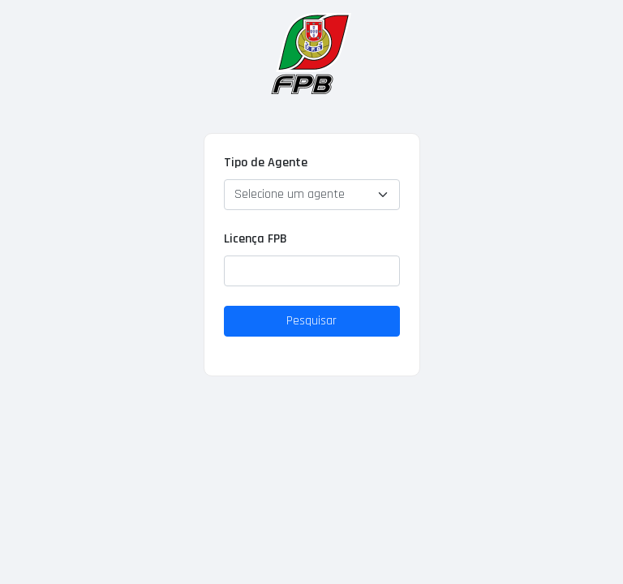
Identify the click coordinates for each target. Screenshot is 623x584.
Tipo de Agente (265, 162)
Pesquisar (311, 320)
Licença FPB (255, 238)
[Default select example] (312, 194)
